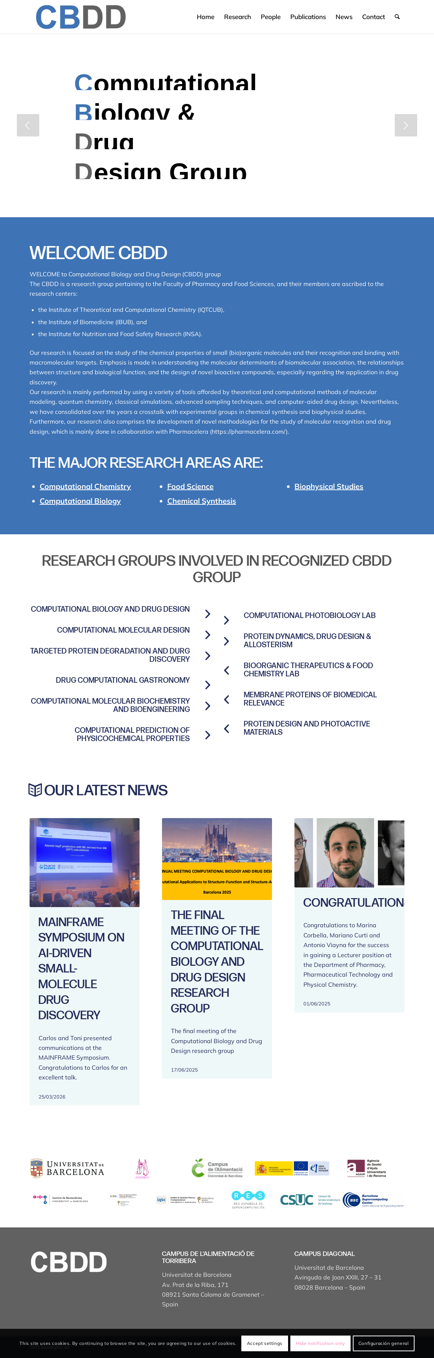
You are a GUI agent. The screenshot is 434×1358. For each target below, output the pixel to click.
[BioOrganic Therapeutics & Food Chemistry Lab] (226, 670)
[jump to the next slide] (406, 125)
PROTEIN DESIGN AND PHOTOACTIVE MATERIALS (307, 728)
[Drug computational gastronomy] (207, 685)
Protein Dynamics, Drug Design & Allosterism (308, 640)
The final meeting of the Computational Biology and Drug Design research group (217, 962)
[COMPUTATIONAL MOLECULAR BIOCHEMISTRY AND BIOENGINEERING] (207, 706)
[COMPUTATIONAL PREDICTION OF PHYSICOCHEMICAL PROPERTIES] (207, 735)
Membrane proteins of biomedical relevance (310, 699)
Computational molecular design (123, 630)
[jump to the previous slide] (28, 125)
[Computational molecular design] (207, 635)
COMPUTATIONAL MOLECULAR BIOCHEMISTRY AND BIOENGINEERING (110, 705)
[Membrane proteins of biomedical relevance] (226, 699)
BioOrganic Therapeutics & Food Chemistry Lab (308, 670)
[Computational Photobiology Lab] (226, 620)
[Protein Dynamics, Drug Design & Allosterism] (226, 641)
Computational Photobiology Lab (310, 615)
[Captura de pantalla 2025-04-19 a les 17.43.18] (80, 17)
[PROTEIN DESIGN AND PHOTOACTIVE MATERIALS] (226, 728)
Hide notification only (320, 1343)
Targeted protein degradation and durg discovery (110, 655)
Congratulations (357, 903)
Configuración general (383, 1343)
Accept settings (264, 1343)
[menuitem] (205, 17)
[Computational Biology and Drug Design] (207, 614)
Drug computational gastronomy (123, 680)
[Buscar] (397, 17)
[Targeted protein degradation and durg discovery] (207, 655)
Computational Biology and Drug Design (110, 609)
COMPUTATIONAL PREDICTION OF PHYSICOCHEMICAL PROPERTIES (132, 734)
